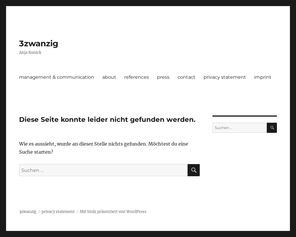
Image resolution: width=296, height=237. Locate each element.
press (163, 77)
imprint (262, 77)
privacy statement (225, 77)
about (109, 77)
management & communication (56, 77)
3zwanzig (38, 43)
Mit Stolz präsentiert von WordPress (113, 211)
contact (186, 77)
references (136, 77)
